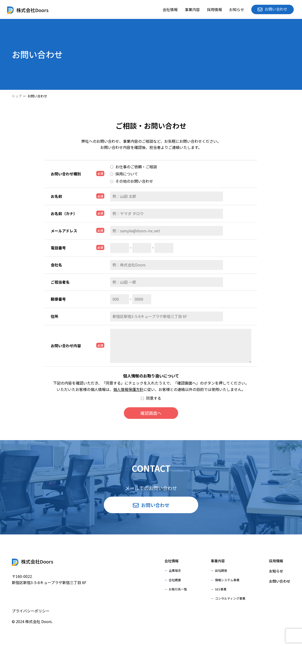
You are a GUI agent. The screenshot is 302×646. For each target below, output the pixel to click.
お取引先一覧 (178, 589)
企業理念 (175, 570)
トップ (17, 96)
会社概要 (175, 580)
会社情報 (170, 9)
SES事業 (220, 589)
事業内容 (192, 9)
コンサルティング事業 (230, 598)
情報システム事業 (227, 580)
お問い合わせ (279, 581)
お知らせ (236, 9)
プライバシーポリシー (31, 611)
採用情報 (214, 9)
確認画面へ (151, 413)
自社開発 (221, 570)
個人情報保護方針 (128, 389)
